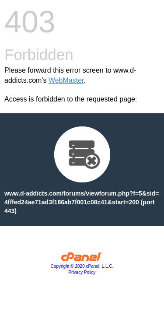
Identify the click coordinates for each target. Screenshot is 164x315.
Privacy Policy (81, 272)
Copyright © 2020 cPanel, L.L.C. (82, 266)
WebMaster (66, 80)
